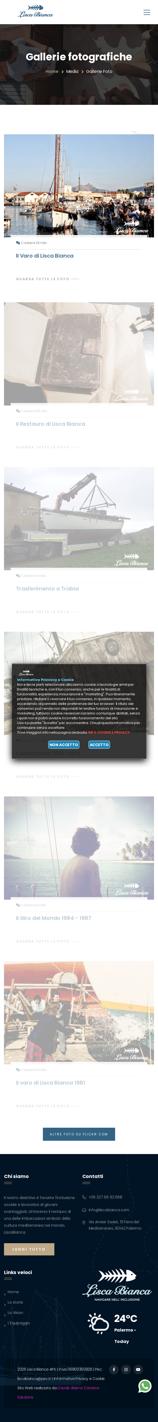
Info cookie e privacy (109, 732)
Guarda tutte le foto (42, 279)
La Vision (15, 1312)
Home (52, 71)
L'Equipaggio (19, 1323)
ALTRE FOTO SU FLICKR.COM (79, 1134)
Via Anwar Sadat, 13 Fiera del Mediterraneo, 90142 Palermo (115, 1225)
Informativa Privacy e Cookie (79, 1378)
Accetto (99, 744)
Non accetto (64, 744)
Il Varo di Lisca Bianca (45, 255)
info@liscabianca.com (109, 1210)
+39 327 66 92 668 (105, 1197)
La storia (15, 1302)
